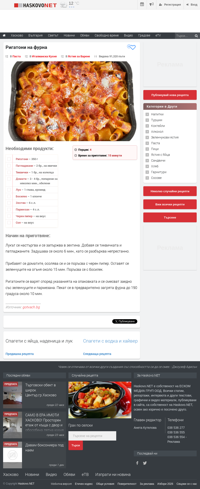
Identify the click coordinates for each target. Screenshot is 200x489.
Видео (51, 474)
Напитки (157, 114)
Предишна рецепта (20, 354)
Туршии (156, 120)
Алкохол (157, 131)
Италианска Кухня (44, 56)
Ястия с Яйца (160, 154)
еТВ (85, 474)
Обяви (69, 474)
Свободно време (107, 35)
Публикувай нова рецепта (169, 95)
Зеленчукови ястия (165, 137)
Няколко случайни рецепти (170, 191)
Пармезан (23, 209)
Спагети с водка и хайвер (110, 341)
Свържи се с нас (186, 483)
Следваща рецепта (97, 354)
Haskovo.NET (26, 483)
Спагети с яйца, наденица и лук (39, 341)
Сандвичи (158, 160)
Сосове (156, 178)
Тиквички (22, 172)
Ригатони (22, 159)
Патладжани (25, 166)
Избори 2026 (165, 483)
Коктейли (158, 126)
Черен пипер (24, 216)
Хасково (10, 474)
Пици (155, 149)
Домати (21, 179)
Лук (19, 190)
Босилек (22, 196)
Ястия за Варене (79, 56)
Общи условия (105, 483)
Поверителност (127, 483)
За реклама (147, 483)
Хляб (154, 166)
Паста (16, 56)
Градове (144, 35)
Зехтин (21, 203)
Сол (18, 222)
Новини (69, 35)
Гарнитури (158, 172)
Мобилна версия (61, 483)
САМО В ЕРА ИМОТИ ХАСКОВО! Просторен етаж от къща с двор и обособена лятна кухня (44, 422)
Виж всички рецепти (169, 204)
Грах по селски (80, 425)
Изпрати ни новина (113, 474)
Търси (76, 445)
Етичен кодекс (84, 483)
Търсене (170, 217)
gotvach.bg (31, 307)
